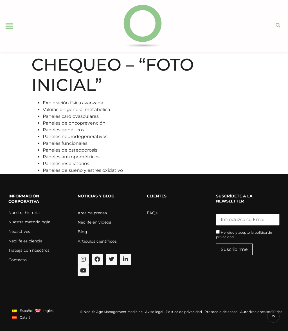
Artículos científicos (97, 241)
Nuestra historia (24, 212)
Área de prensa (92, 212)
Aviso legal (154, 312)
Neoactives (19, 231)
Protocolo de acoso (221, 312)
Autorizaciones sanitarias (261, 312)
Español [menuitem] (26, 311)
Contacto (17, 259)
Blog (82, 231)
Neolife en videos (94, 222)
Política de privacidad (184, 312)
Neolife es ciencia (25, 241)
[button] (9, 26)
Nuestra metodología (29, 221)
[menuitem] (22, 311)
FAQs (152, 212)
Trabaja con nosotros (29, 250)
